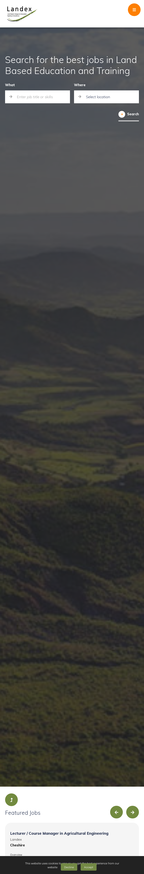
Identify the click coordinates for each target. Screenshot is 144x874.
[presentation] (116, 812)
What (10, 85)
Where (80, 85)
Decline (69, 867)
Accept (88, 867)
